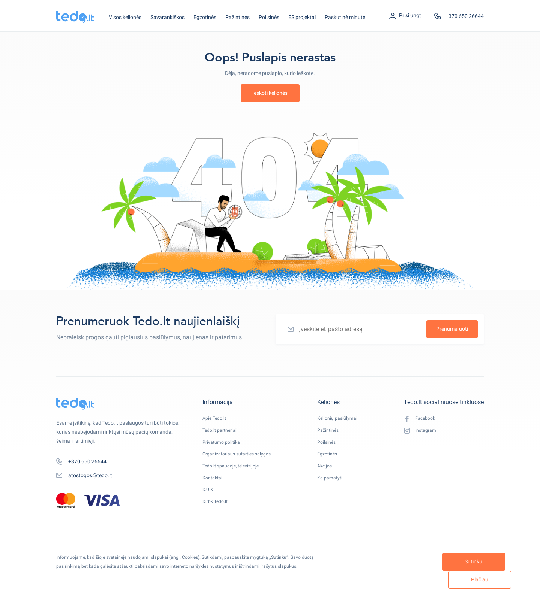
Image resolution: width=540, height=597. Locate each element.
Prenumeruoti (452, 329)
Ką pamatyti (334, 487)
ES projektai (302, 17)
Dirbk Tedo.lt (216, 513)
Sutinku (383, 579)
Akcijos (328, 473)
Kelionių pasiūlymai (342, 419)
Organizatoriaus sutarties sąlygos (241, 460)
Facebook (421, 419)
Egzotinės (205, 17)
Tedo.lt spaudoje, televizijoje (234, 473)
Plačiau (452, 579)
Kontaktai (213, 487)
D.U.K (208, 500)
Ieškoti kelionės (270, 93)
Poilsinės (269, 17)
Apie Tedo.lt (216, 419)
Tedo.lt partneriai (222, 433)
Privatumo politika (223, 446)
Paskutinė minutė (345, 17)
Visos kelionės (125, 17)
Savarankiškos (167, 17)
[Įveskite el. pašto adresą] (380, 329)
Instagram (422, 433)
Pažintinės (237, 17)
